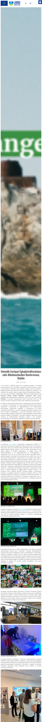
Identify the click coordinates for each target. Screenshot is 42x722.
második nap (22, 509)
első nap (11, 444)
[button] (40, 2)
